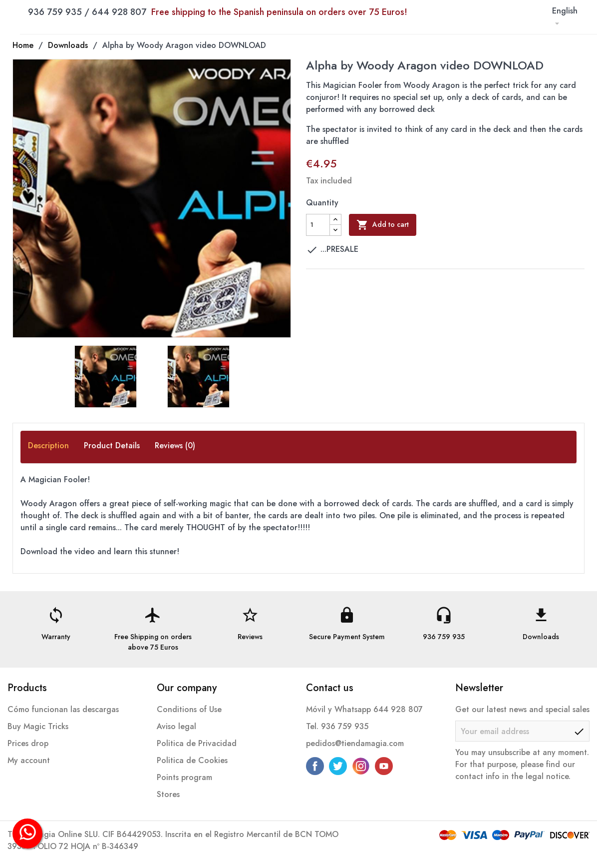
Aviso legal (176, 726)
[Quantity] (318, 225)
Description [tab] (48, 445)
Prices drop (27, 743)
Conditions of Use (189, 709)
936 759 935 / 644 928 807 (217, 11)
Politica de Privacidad (197, 743)
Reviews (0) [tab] (175, 445)
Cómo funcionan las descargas (63, 709)
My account (28, 760)
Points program (184, 777)
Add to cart (382, 225)
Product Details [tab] (112, 445)
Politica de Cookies (192, 760)
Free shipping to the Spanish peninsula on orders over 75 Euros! (279, 11)
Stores (168, 794)
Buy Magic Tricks (37, 726)
